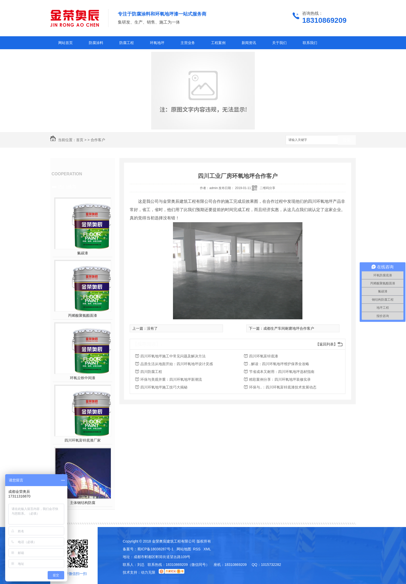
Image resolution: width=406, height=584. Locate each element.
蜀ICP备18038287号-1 (155, 549)
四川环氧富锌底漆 (263, 356)
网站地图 (184, 549)
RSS (197, 549)
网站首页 (65, 43)
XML (207, 549)
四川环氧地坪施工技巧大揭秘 (163, 387)
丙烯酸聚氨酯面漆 (82, 315)
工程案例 (218, 43)
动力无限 (148, 572)
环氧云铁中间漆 (82, 378)
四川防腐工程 (151, 372)
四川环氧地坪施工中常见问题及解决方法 (173, 356)
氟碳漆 (82, 253)
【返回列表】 (326, 344)
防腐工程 (126, 43)
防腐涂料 (96, 43)
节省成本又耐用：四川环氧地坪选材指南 (281, 372)
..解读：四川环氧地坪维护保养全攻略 (279, 364)
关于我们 (279, 43)
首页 (79, 140)
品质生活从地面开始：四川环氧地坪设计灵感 (176, 364)
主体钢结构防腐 (82, 503)
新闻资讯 (249, 43)
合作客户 (98, 140)
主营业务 (187, 43)
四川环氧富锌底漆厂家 (82, 440)
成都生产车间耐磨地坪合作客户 (288, 328)
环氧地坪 (157, 43)
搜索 (347, 140)
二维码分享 (267, 188)
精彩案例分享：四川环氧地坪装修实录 (280, 379)
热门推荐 (67, 186)
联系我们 (310, 43)
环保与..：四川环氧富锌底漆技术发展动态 (282, 387)
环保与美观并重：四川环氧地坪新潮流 (171, 379)
